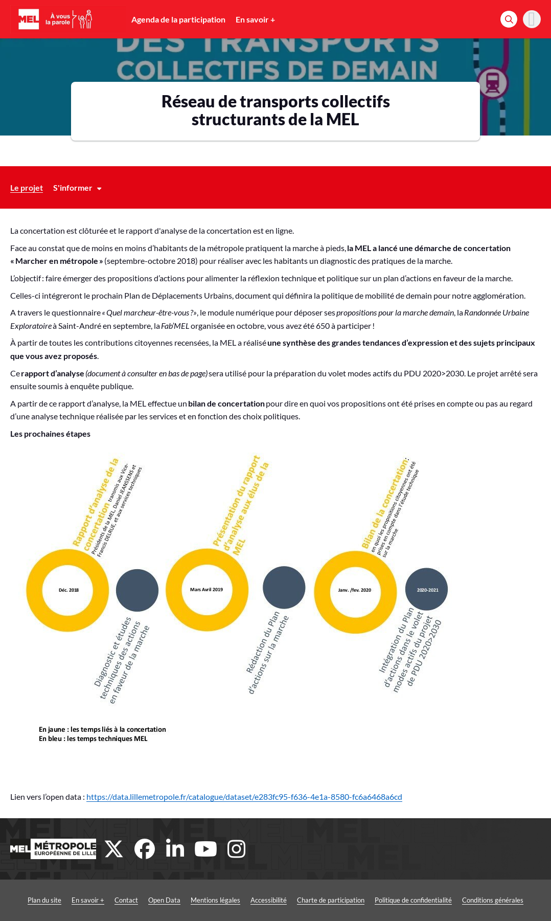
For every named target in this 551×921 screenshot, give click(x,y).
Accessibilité (268, 900)
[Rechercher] (509, 19)
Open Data (164, 900)
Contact (126, 900)
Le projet (26, 187)
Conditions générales (492, 900)
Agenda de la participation (178, 19)
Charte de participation (330, 900)
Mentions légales (215, 900)
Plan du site (44, 900)
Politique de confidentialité (413, 900)
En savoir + (255, 19)
